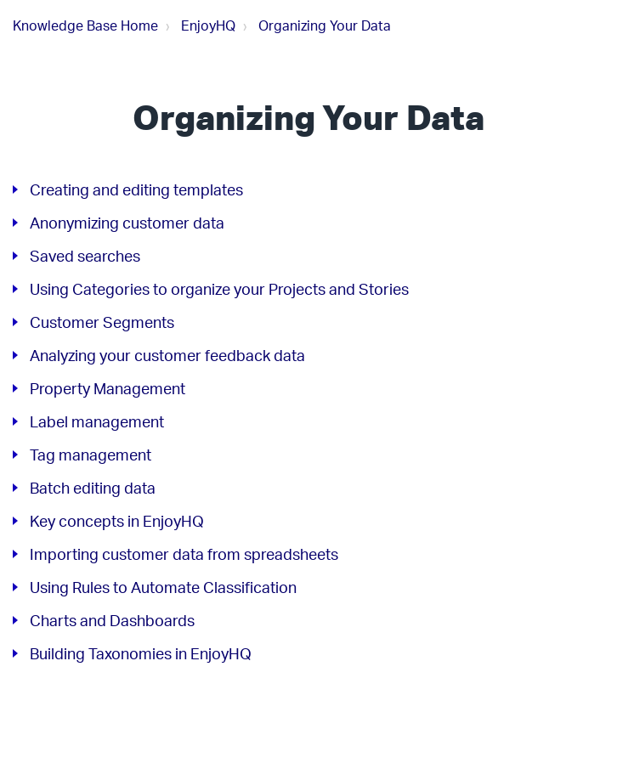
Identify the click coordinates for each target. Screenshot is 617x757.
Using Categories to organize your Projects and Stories (219, 289)
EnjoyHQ (208, 25)
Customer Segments (102, 322)
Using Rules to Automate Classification (163, 587)
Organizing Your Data (324, 25)
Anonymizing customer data (127, 222)
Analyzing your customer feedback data (167, 355)
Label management (97, 421)
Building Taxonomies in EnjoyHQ (141, 653)
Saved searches (85, 255)
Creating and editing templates (136, 189)
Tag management (90, 454)
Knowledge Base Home (85, 25)
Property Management (107, 388)
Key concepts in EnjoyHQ (117, 520)
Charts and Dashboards (112, 620)
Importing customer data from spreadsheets (184, 554)
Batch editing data (93, 487)
